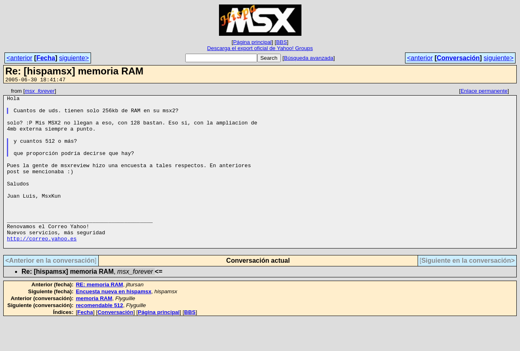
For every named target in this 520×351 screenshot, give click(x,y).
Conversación (458, 58)
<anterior (19, 58)
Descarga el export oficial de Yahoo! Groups (260, 48)
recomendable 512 (99, 337)
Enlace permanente (484, 92)
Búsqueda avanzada (309, 58)
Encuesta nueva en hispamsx (114, 323)
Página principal (252, 42)
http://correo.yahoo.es (42, 269)
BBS (281, 42)
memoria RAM (94, 330)
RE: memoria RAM (99, 316)
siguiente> (74, 58)
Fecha (45, 58)
